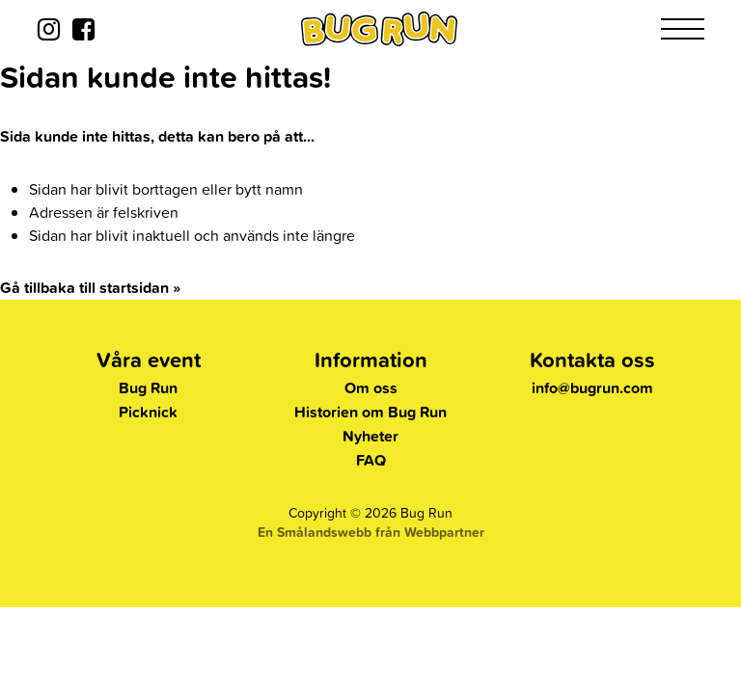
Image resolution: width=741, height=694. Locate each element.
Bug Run (148, 388)
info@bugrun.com (592, 388)
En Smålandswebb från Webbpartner (371, 532)
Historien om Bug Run (370, 412)
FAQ (371, 460)
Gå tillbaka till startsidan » (90, 288)
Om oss (371, 388)
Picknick (148, 412)
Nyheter (370, 436)
